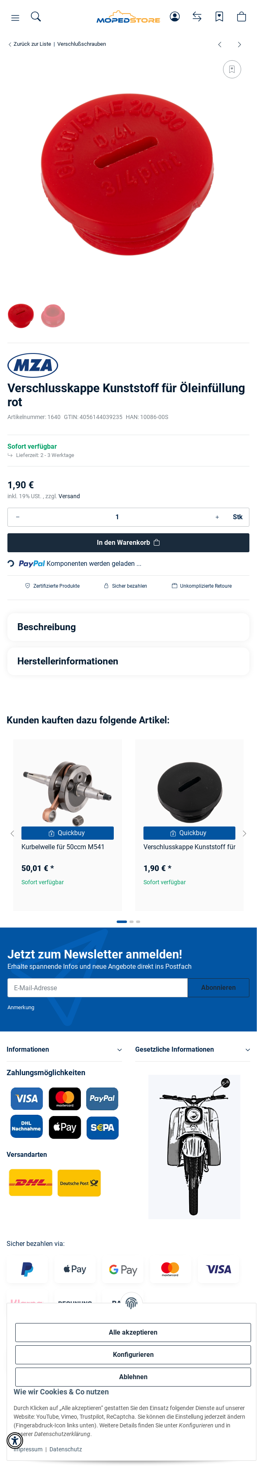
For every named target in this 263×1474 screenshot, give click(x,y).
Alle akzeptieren (133, 1332)
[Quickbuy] (67, 833)
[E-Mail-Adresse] (97, 987)
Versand (69, 496)
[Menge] (117, 517)
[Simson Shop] (128, 16)
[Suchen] (36, 16)
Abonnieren (218, 987)
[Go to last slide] (12, 833)
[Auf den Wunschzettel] (232, 69)
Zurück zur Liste (29, 44)
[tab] (122, 922)
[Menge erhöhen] (217, 517)
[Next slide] (244, 833)
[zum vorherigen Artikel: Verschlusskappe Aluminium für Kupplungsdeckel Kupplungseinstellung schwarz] (220, 44)
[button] (15, 18)
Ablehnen (133, 1377)
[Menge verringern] (18, 517)
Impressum (28, 1449)
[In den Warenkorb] (128, 542)
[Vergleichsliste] (197, 16)
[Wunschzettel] (219, 16)
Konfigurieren (133, 1355)
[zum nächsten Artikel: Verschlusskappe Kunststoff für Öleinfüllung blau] (239, 44)
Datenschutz (65, 1449)
